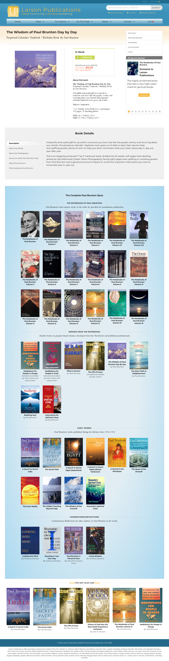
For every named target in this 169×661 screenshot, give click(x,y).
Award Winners (115, 13)
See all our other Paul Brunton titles (23, 158)
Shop (40, 21)
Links (130, 52)
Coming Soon (133, 47)
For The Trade (84, 21)
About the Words (16, 148)
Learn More (144, 95)
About (106, 21)
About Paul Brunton (17, 163)
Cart (151, 21)
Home (18, 21)
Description (14, 143)
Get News (132, 33)
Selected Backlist (147, 13)
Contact (129, 21)
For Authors (62, 21)
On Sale (131, 13)
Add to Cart (83, 58)
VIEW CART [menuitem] (155, 1)
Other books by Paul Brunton (21, 168)
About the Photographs (19, 153)
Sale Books (132, 42)
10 (159, 111)
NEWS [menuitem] (144, 1)
